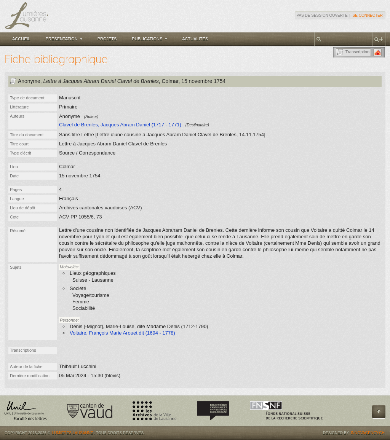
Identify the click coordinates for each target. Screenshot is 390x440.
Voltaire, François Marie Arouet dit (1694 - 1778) (122, 333)
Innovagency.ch (368, 433)
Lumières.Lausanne (72, 433)
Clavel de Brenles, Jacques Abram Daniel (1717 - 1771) (120, 125)
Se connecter (368, 15)
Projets (107, 39)
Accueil (21, 39)
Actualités (195, 39)
